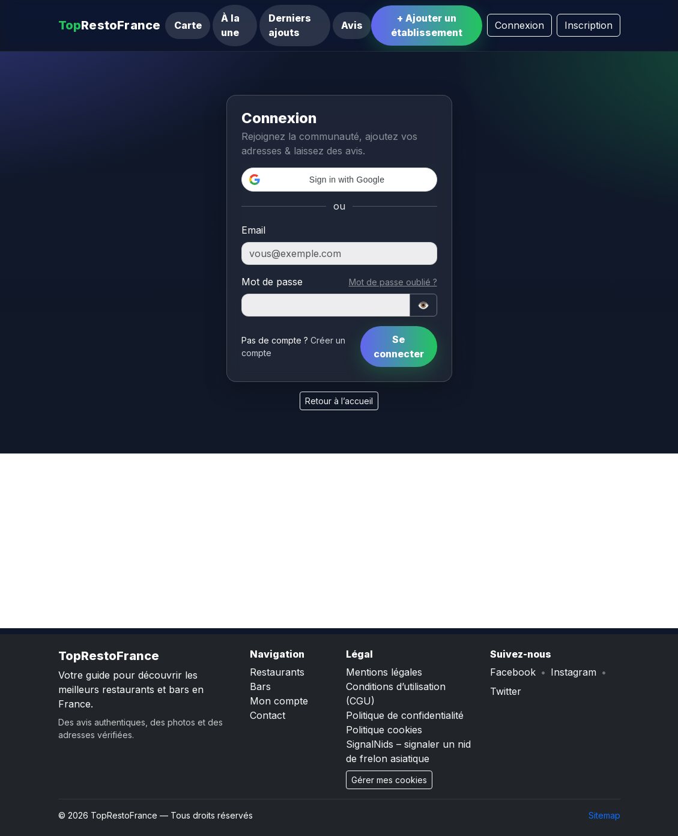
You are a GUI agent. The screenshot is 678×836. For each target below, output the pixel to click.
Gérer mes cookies (389, 780)
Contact (267, 715)
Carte (188, 25)
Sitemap (604, 815)
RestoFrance (109, 25)
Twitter (505, 691)
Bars (260, 686)
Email (253, 230)
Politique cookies (384, 730)
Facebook (513, 672)
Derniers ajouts (289, 25)
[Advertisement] (339, 544)
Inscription (588, 25)
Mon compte (279, 701)
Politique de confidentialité (405, 715)
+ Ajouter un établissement (426, 25)
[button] (339, 180)
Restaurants (277, 672)
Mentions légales (384, 672)
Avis (352, 25)
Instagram (573, 672)
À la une (230, 25)
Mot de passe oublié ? (393, 282)
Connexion (519, 25)
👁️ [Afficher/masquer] (423, 305)
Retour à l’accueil (339, 401)
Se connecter (399, 346)
